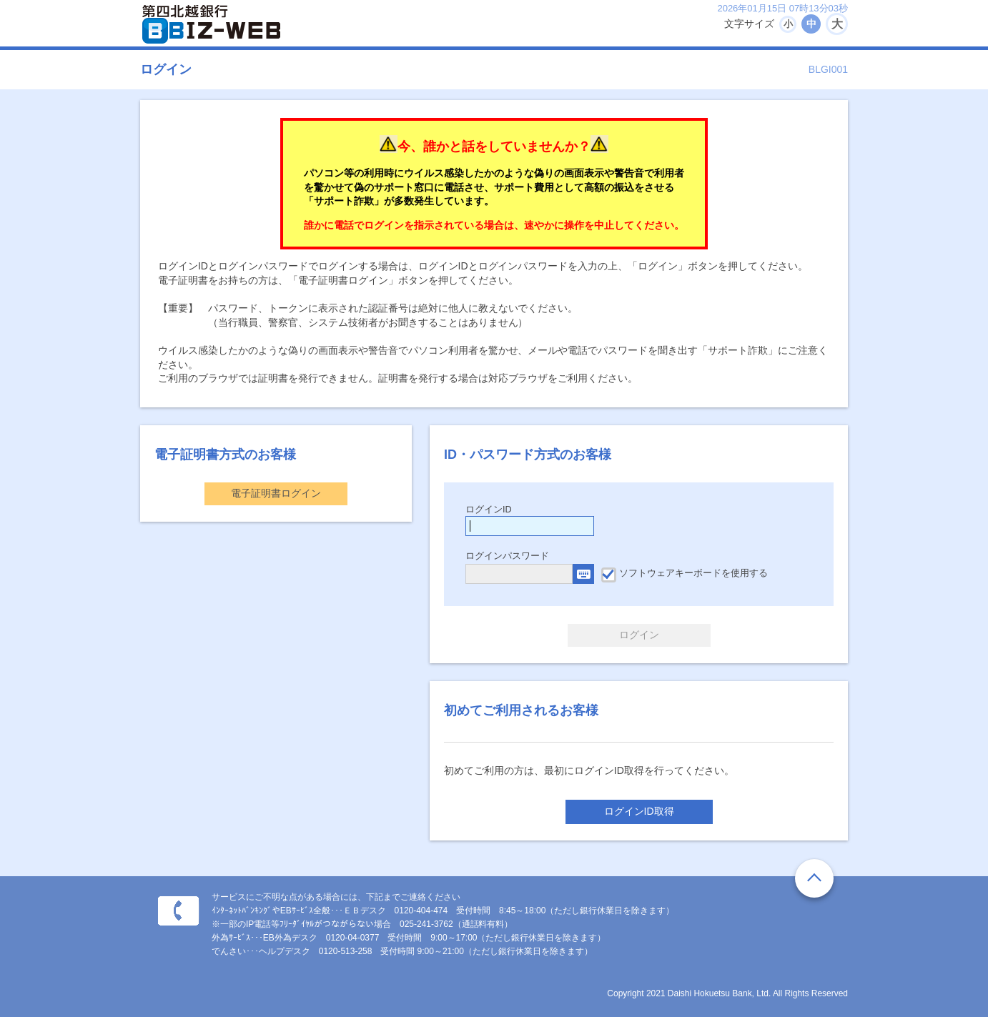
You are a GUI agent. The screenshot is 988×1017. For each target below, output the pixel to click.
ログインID (488, 510)
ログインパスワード (507, 556)
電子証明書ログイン (276, 493)
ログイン (639, 634)
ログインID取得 (639, 811)
